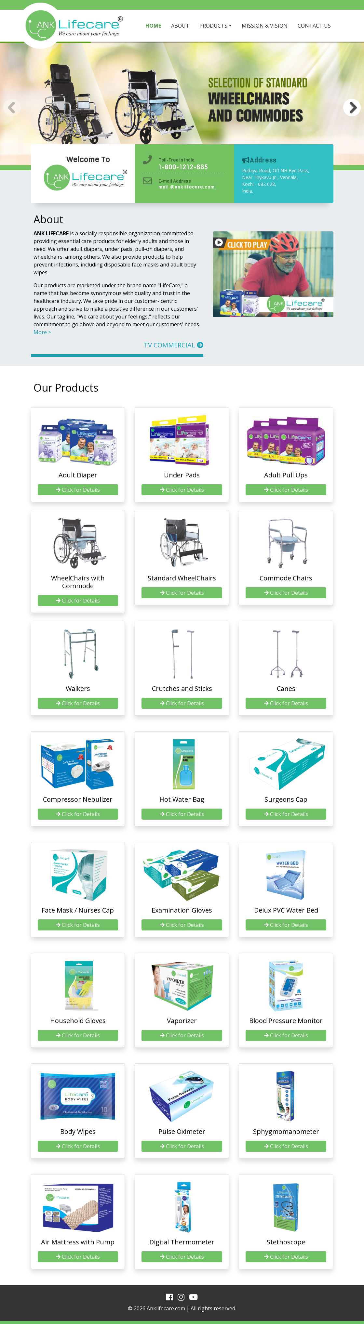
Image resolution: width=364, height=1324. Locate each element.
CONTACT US (314, 25)
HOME (153, 25)
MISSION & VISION (265, 25)
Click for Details (78, 489)
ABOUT (180, 25)
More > (42, 332)
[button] (352, 107)
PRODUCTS (213, 25)
